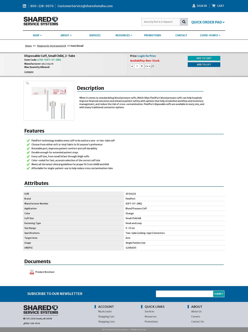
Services (149, 311)
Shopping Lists (106, 321)
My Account (105, 311)
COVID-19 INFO (210, 35)
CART (218, 6)
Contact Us (197, 321)
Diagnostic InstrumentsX (51, 45)
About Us (196, 311)
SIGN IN (199, 6)
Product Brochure (44, 272)
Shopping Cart (106, 316)
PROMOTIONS (152, 35)
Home (28, 45)
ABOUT (66, 35)
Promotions (151, 321)
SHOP (37, 35)
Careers (195, 316)
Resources (150, 316)
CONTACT (181, 35)
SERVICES (94, 35)
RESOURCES (124, 35)
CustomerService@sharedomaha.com (85, 6)
